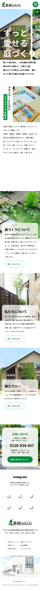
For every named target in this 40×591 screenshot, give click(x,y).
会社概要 (24, 545)
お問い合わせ (13, 549)
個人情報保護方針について (20, 581)
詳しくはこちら (14, 264)
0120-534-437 (22, 445)
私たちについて (13, 542)
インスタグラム (26, 549)
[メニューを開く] (35, 4)
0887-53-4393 (14, 533)
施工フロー (12, 545)
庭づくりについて (27, 542)
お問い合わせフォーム (19, 459)
